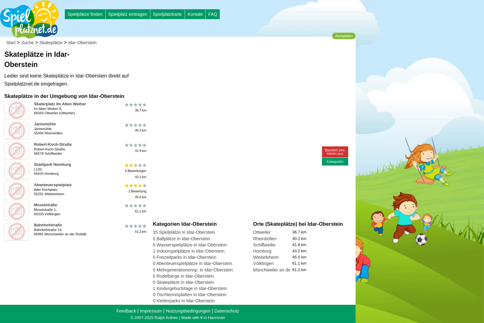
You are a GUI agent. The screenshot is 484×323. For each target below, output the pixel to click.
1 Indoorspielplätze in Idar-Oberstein (188, 251)
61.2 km (135, 208)
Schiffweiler (264, 244)
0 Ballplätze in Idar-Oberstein (181, 238)
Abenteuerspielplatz (53, 184)
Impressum (151, 310)
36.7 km (135, 107)
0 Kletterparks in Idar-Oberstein (184, 300)
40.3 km (135, 127)
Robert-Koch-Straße (53, 144)
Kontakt (195, 14)
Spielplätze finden (85, 14)
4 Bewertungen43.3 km (135, 170)
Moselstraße (45, 205)
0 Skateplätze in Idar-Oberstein (183, 282)
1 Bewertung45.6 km (135, 191)
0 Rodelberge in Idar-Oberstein (183, 276)
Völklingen (263, 263)
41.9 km (135, 148)
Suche (27, 42)
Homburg (262, 251)
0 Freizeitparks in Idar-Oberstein (184, 257)
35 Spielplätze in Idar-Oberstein (184, 232)
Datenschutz (227, 310)
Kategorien (335, 161)
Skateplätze (51, 42)
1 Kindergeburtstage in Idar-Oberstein (190, 288)
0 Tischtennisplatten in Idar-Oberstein (189, 294)
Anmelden (344, 36)
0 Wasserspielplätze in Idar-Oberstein (190, 244)
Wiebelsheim (265, 257)
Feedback (126, 310)
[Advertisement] (223, 58)
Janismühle (45, 124)
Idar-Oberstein (82, 42)
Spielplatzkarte (167, 14)
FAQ (212, 14)
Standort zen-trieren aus (335, 151)
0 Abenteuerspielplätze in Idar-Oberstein (192, 263)
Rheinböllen (265, 238)
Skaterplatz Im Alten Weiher (60, 104)
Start (10, 42)
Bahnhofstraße (48, 225)
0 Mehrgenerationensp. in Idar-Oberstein (193, 269)
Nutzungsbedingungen (188, 310)
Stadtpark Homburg (52, 164)
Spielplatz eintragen (127, 14)
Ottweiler (262, 232)
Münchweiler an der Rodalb (280, 269)
